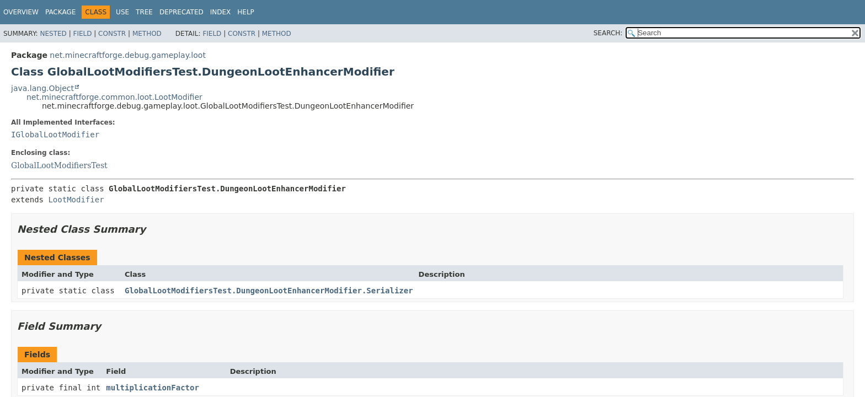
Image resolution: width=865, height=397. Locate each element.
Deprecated (181, 12)
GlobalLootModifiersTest (59, 165)
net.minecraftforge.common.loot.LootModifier (114, 97)
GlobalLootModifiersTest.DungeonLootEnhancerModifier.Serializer (269, 290)
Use (122, 12)
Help (245, 12)
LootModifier (76, 199)
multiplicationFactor (152, 387)
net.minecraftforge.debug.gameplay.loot (128, 55)
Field (82, 33)
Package (60, 12)
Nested (53, 33)
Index (220, 12)
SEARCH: (608, 33)
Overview (21, 12)
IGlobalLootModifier (55, 134)
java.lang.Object (42, 88)
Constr (112, 33)
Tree (144, 12)
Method (147, 33)
